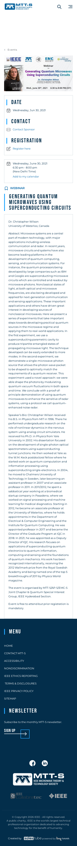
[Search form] (59, 6)
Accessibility (14, 660)
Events (12, 49)
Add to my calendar (26, 176)
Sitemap (10, 698)
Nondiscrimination (19, 668)
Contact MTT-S (15, 653)
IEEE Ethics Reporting (21, 675)
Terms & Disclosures (20, 683)
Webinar (17, 188)
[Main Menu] (70, 6)
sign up (9, 730)
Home (8, 645)
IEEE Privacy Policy (18, 691)
